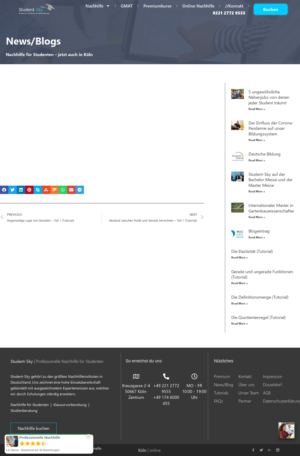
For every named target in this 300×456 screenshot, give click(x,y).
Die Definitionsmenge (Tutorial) (259, 297)
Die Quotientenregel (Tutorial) (258, 317)
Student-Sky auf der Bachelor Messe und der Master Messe (270, 179)
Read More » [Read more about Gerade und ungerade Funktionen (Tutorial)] (239, 283)
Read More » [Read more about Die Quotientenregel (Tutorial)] (239, 323)
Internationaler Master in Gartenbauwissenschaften (271, 207)
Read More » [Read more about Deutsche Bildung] (256, 160)
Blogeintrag (259, 231)
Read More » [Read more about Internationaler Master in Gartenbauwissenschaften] (256, 217)
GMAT (127, 6)
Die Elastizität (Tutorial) (252, 251)
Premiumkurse (157, 6)
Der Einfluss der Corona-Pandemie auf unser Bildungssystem (270, 128)
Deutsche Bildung (264, 154)
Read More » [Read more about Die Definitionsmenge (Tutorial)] (239, 303)
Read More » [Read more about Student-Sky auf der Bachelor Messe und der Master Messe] (256, 191)
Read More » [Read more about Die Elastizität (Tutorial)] (239, 257)
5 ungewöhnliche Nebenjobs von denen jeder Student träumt (268, 97)
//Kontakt (234, 6)
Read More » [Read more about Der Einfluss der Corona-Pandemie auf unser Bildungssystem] (256, 140)
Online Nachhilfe (198, 6)
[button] (4, 190)
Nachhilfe (98, 5)
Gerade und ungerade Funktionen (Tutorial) (262, 274)
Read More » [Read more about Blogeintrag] (256, 237)
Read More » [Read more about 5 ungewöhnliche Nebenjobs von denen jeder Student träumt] (256, 109)
